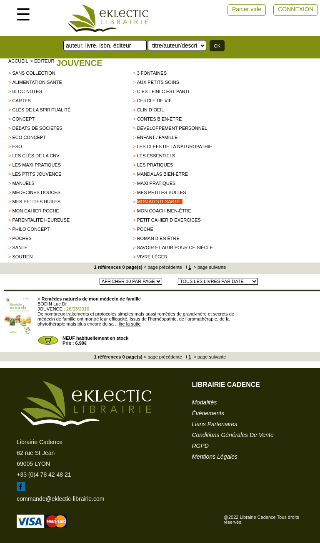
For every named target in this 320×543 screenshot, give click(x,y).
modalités (204, 402)
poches (21, 238)
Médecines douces (36, 192)
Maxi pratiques (156, 183)
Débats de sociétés (37, 128)
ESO (17, 146)
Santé (20, 247)
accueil (18, 60)
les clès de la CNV (35, 155)
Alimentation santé (37, 82)
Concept (23, 118)
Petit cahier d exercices (169, 219)
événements (208, 413)
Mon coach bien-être (164, 210)
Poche (145, 229)
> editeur (42, 60)
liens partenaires (214, 424)
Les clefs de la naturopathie (174, 146)
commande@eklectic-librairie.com (60, 498)
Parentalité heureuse (41, 219)
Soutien (22, 256)
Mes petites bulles (161, 192)
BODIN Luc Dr (52, 303)
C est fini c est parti (163, 91)
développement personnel (172, 128)
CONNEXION (295, 9)
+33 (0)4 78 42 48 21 (44, 474)
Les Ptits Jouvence (36, 174)
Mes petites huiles (36, 201)
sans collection (33, 73)
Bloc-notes (27, 91)
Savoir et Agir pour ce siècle (175, 247)
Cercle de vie (154, 100)
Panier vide (246, 9)
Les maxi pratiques (36, 164)
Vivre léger (152, 256)
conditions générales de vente (232, 435)
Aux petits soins (158, 82)
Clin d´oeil (150, 109)
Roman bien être (158, 238)
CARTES (21, 100)
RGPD (200, 445)
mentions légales (215, 456)
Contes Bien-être (159, 118)
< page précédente (163, 267)
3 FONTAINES (152, 73)
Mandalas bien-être (162, 174)
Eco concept (29, 137)
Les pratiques (155, 164)
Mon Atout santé (158, 201)
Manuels (23, 183)
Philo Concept (31, 229)
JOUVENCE (79, 63)
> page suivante (209, 267)
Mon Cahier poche (35, 210)
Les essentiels (156, 155)
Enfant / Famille (157, 137)
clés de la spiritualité (41, 109)
